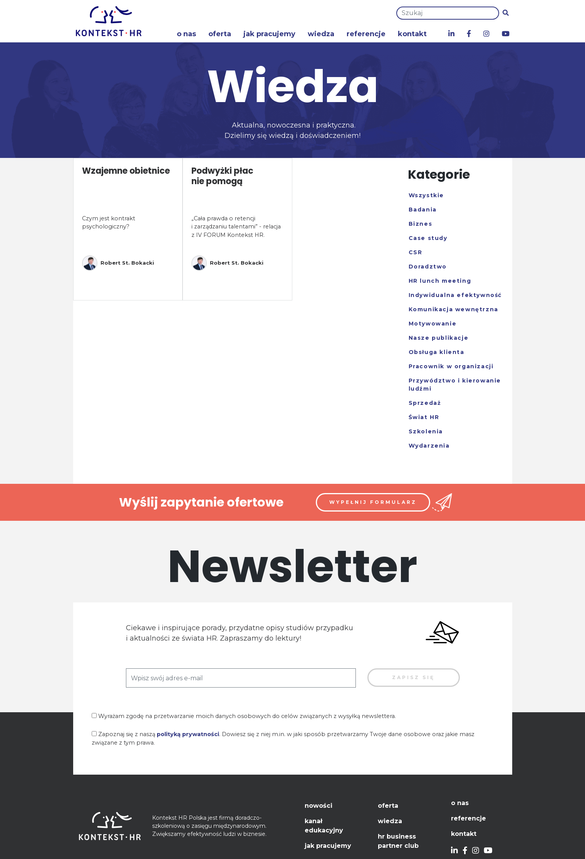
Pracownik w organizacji (451, 366)
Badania (423, 209)
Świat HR (424, 417)
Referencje (366, 34)
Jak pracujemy (269, 34)
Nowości (318, 805)
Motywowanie (433, 323)
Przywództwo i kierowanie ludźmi (455, 384)
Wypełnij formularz (373, 502)
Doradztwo (428, 266)
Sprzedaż (425, 402)
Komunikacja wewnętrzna (453, 309)
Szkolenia (426, 431)
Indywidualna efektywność (455, 295)
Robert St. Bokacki (118, 263)
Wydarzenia (429, 445)
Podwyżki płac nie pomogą (222, 176)
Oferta (219, 34)
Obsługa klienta (436, 352)
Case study (428, 238)
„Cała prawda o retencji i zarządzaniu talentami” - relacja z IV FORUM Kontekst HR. (236, 226)
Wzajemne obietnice (126, 171)
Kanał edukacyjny (324, 825)
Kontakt (412, 34)
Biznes (420, 223)
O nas (186, 34)
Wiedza (321, 34)
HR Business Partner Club (398, 841)
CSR (415, 252)
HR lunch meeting (440, 280)
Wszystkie (426, 195)
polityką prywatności (188, 734)
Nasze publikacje (439, 337)
